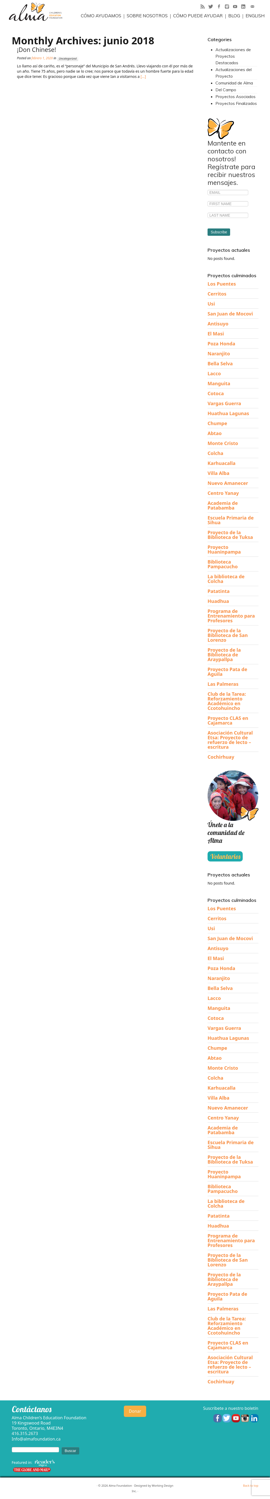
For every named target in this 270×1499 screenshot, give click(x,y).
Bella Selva (220, 363)
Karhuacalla (222, 463)
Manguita (219, 383)
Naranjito (219, 353)
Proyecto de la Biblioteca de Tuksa (230, 534)
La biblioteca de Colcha (226, 578)
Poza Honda (221, 343)
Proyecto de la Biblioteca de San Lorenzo (228, 635)
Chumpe (217, 423)
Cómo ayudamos (101, 15)
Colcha (215, 453)
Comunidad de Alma (234, 82)
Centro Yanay (223, 493)
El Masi (216, 333)
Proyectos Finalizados (236, 103)
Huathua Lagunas (228, 413)
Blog (234, 15)
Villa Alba (218, 473)
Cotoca (216, 393)
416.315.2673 (25, 1433)
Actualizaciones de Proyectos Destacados (233, 56)
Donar (135, 1411)
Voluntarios (225, 856)
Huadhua (218, 601)
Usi (211, 304)
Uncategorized (68, 58)
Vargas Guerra (224, 403)
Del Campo (225, 89)
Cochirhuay (221, 757)
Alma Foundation (120, 1485)
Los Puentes (222, 284)
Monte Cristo (223, 443)
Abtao (215, 433)
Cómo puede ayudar (198, 15)
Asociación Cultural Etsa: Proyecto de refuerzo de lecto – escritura (230, 740)
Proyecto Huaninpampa (224, 549)
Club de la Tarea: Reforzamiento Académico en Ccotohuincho (227, 701)
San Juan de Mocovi (230, 313)
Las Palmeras (223, 684)
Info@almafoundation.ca (36, 1439)
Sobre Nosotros (147, 15)
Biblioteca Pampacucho (223, 564)
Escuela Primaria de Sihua (231, 520)
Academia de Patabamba (223, 505)
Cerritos (217, 294)
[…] (143, 76)
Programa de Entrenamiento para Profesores (231, 616)
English (255, 15)
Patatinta (219, 591)
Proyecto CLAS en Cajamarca (228, 720)
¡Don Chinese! (36, 49)
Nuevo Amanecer (228, 483)
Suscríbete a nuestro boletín (230, 1408)
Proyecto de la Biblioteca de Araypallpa (224, 654)
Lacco (214, 373)
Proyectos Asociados (235, 96)
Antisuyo (218, 323)
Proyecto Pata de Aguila (227, 671)
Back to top (250, 1485)
